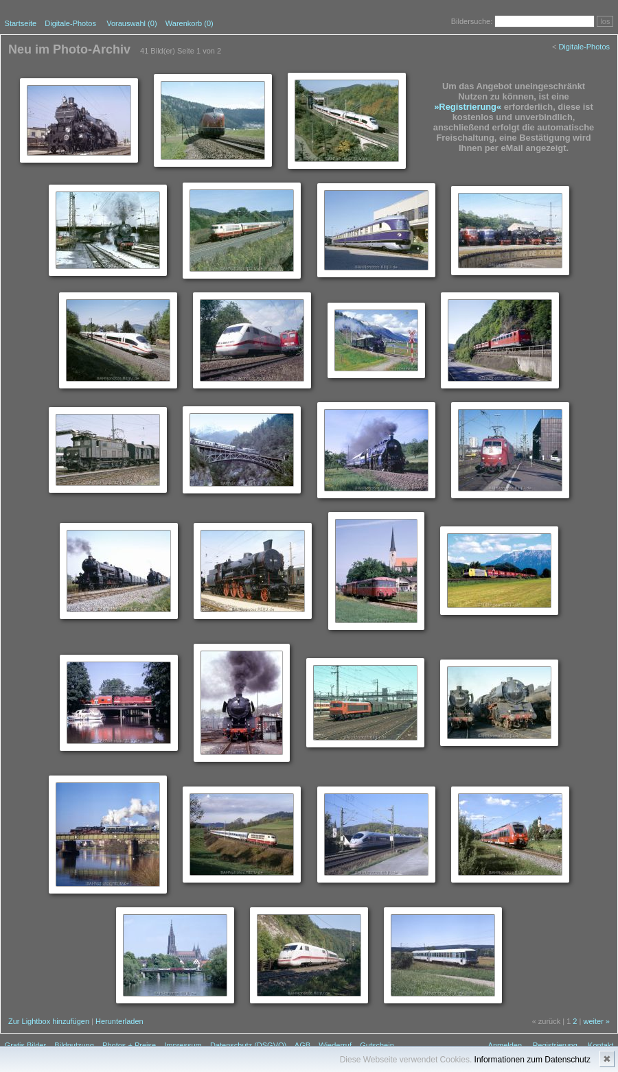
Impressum (182, 1045)
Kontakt (600, 1045)
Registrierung (554, 1045)
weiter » (596, 1021)
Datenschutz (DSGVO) (248, 1045)
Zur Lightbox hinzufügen (48, 1021)
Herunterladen (119, 1021)
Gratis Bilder (26, 1045)
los (605, 21)
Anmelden (505, 1045)
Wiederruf (335, 1045)
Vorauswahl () (131, 23)
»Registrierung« (467, 107)
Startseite (20, 23)
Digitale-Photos (70, 23)
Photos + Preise (129, 1045)
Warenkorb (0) (189, 23)
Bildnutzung (74, 1045)
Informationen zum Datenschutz (532, 1059)
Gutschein (377, 1045)
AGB (302, 1045)
